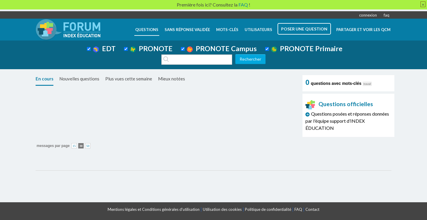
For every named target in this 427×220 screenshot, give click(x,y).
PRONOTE (151, 48)
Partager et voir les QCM (363, 29)
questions (146, 29)
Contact (312, 209)
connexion (368, 15)
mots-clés (227, 29)
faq (386, 15)
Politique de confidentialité (268, 209)
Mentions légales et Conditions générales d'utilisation (154, 209)
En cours (44, 78)
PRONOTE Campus (222, 48)
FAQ (298, 209)
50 (88, 146)
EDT (104, 48)
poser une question (304, 28)
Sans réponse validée (187, 29)
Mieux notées (171, 78)
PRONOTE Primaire (306, 48)
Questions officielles (339, 104)
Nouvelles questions (79, 78)
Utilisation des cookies (222, 209)
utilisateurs (258, 29)
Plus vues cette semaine (128, 78)
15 (74, 146)
